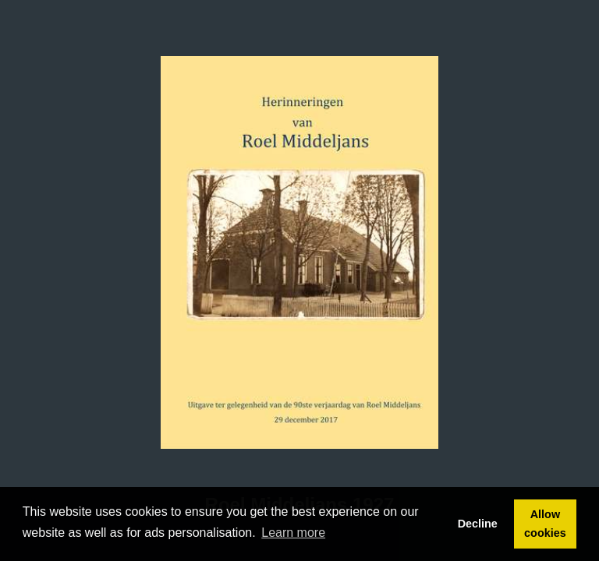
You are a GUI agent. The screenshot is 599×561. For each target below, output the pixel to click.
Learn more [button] (293, 532)
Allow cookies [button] (545, 523)
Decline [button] (478, 523)
